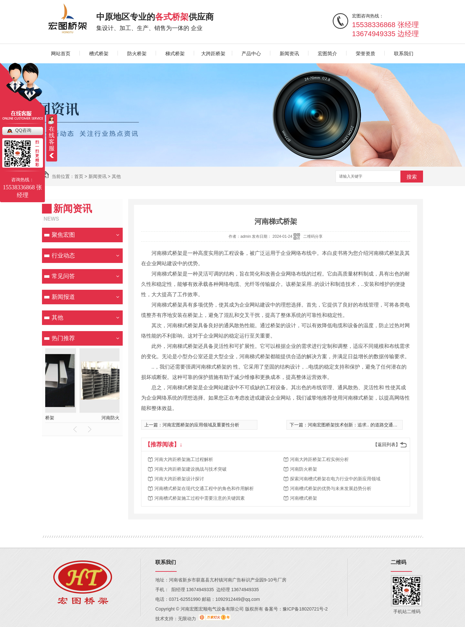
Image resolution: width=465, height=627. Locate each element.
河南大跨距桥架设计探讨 (179, 478)
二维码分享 (313, 236)
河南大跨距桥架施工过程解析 (183, 459)
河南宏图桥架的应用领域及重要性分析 (200, 424)
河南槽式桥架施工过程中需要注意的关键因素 (199, 498)
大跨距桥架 (213, 53)
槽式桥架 (98, 53)
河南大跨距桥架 (53, 417)
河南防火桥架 (303, 469)
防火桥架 (137, 53)
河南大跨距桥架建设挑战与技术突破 (190, 469)
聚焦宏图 (63, 235)
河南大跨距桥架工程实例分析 (319, 459)
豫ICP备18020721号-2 (305, 608)
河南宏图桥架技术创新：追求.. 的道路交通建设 (355, 424)
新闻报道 (63, 297)
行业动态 (63, 255)
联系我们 (403, 53)
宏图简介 (327, 53)
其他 (116, 176)
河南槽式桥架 (303, 498)
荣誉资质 (365, 53)
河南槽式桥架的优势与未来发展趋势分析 (330, 488)
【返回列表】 (386, 444)
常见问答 (63, 276)
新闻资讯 (289, 53)
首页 (78, 176)
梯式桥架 (175, 53)
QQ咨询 (23, 130)
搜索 (412, 177)
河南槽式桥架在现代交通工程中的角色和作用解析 (204, 488)
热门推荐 (63, 338)
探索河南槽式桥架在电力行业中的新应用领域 (335, 478)
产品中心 (251, 53)
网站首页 (60, 53)
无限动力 (187, 618)
